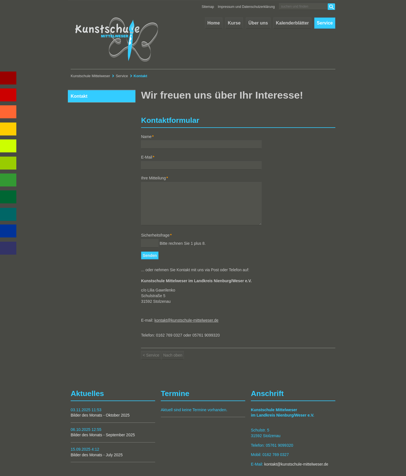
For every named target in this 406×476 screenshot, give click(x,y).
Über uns (258, 23)
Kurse (234, 23)
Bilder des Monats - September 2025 (103, 435)
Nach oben (172, 355)
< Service (151, 355)
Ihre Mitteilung (154, 177)
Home (214, 23)
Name (149, 136)
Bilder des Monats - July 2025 (96, 455)
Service (325, 23)
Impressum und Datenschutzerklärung (246, 7)
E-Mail (149, 157)
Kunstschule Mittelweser (90, 76)
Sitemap (208, 7)
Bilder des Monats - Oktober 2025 (100, 415)
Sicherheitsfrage (156, 235)
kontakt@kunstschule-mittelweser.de (186, 320)
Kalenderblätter (292, 23)
